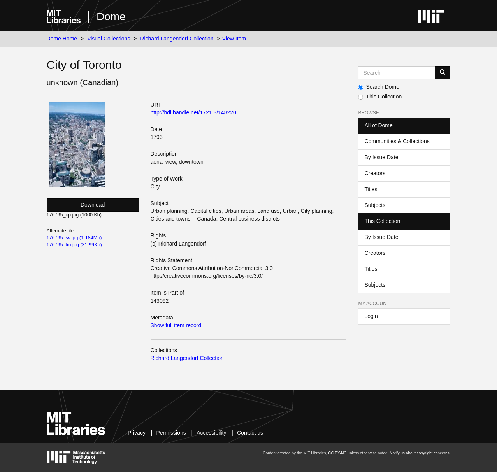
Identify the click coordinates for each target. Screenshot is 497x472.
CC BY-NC (337, 453)
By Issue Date (381, 157)
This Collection (380, 96)
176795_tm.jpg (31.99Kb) (74, 244)
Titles (370, 189)
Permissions (171, 433)
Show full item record (176, 325)
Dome (111, 17)
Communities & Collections (396, 141)
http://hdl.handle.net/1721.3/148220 (193, 112)
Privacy (137, 433)
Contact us (250, 433)
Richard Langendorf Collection (176, 38)
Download (93, 205)
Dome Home (62, 38)
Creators (374, 173)
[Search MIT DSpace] (396, 72)
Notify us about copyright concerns (419, 453)
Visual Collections (108, 38)
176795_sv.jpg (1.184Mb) (74, 237)
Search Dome (378, 87)
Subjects (374, 205)
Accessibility (211, 433)
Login (371, 316)
